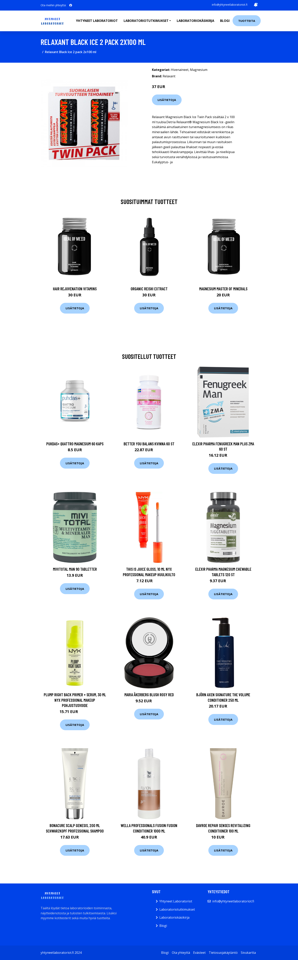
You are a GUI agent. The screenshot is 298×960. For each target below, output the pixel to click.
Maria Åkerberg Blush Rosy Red (149, 694)
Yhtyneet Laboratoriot (175, 901)
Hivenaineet (179, 70)
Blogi (225, 21)
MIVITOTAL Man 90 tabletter (75, 569)
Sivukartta (248, 952)
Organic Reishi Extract (149, 288)
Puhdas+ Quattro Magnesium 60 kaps (74, 443)
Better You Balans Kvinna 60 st (149, 443)
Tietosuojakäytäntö (223, 952)
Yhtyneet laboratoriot (97, 21)
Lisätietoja (167, 100)
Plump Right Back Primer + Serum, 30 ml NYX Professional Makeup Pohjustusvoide (75, 700)
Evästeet (199, 952)
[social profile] (71, 5)
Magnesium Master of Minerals (223, 288)
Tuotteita (246, 21)
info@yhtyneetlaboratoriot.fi (229, 4)
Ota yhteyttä (181, 952)
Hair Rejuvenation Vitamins (75, 288)
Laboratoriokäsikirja (195, 21)
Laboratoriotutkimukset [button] (146, 21)
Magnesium (198, 70)
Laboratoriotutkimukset (177, 909)
